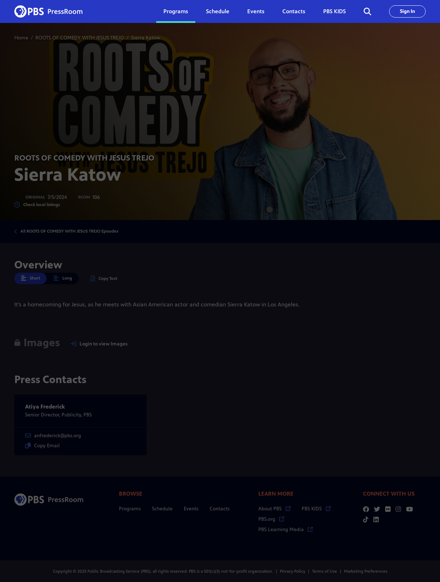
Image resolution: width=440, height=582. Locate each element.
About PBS (274, 509)
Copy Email (42, 446)
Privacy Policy (292, 571)
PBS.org (271, 519)
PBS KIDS (334, 11)
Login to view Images (99, 344)
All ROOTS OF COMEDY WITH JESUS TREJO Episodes (69, 231)
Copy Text (104, 278)
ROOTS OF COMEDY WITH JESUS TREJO (79, 38)
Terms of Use (324, 571)
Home (21, 38)
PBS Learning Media (285, 529)
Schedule (217, 11)
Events (255, 11)
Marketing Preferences (365, 571)
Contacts (293, 11)
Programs (130, 509)
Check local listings (37, 204)
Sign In (407, 11)
